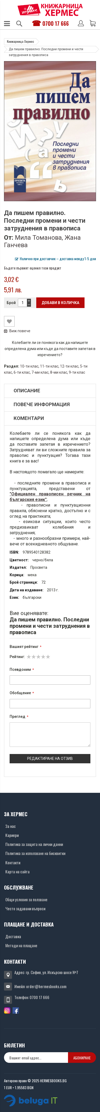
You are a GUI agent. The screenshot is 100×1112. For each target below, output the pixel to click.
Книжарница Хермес (20, 41)
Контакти (12, 862)
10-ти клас (29, 366)
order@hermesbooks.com (46, 986)
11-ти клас (49, 366)
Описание (27, 391)
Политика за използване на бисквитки (35, 853)
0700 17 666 (55, 23)
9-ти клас (77, 372)
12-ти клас (69, 366)
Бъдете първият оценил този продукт (32, 268)
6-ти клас (22, 372)
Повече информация (42, 404)
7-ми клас (40, 372)
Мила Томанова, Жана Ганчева (42, 241)
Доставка (13, 936)
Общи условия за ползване (26, 899)
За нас (10, 826)
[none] (36, 1057)
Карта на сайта (17, 871)
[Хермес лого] (50, 9)
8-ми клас (58, 372)
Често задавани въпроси (25, 908)
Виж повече (17, 331)
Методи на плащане (21, 945)
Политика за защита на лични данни (34, 844)
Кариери (12, 835)
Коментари (29, 418)
